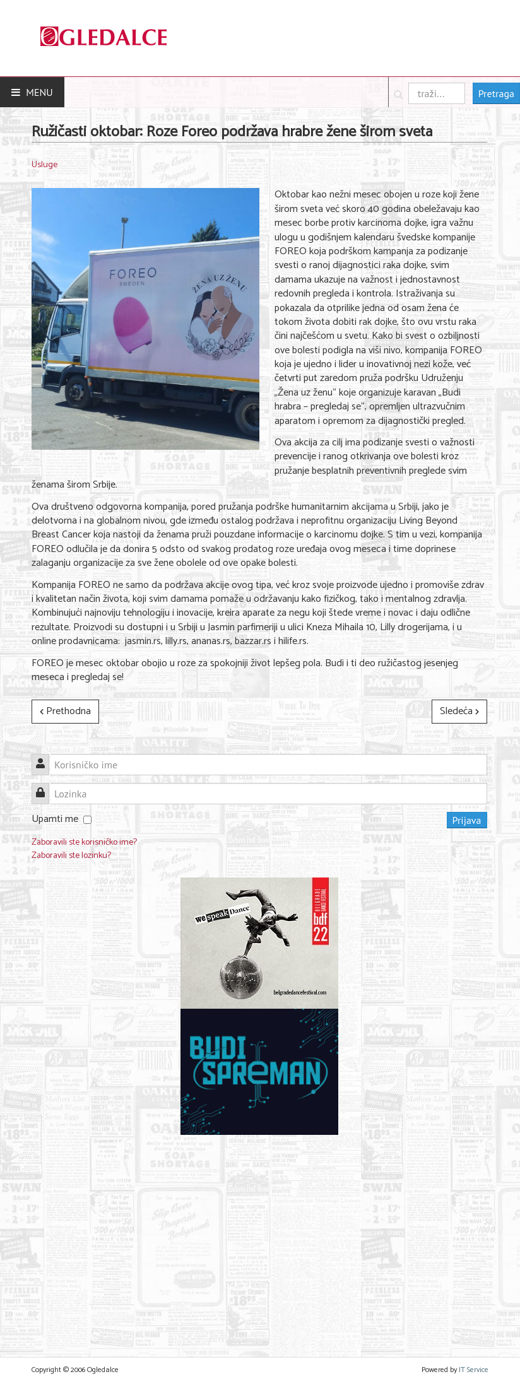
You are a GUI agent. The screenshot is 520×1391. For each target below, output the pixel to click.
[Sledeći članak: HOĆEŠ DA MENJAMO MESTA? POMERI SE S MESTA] (459, 712)
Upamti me (55, 819)
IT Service (473, 1370)
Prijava (467, 820)
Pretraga (496, 93)
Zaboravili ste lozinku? (71, 855)
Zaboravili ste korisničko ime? (84, 842)
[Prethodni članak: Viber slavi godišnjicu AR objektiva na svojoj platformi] (65, 712)
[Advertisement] (259, 1238)
